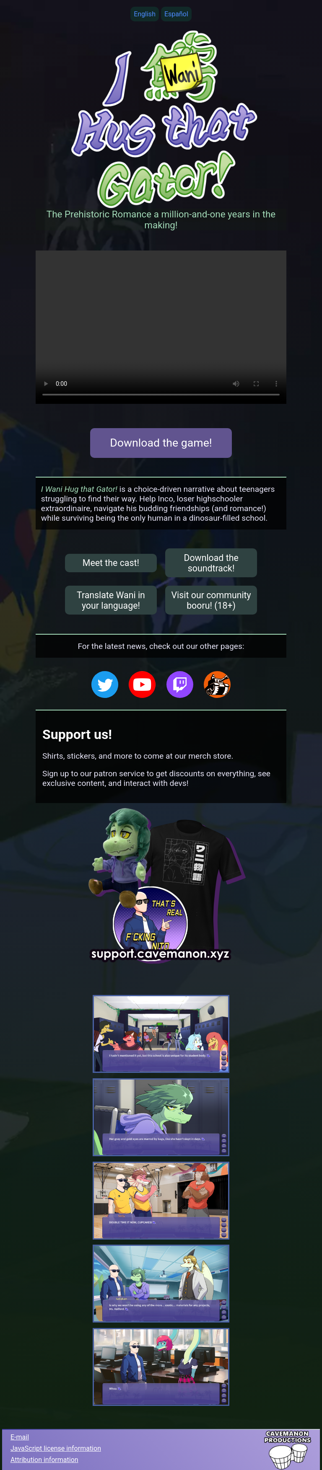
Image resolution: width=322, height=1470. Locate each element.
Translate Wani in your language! (111, 600)
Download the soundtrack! (211, 563)
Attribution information (44, 1460)
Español (176, 14)
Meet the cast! (111, 563)
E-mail (19, 1437)
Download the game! (161, 443)
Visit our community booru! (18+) (211, 600)
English (145, 14)
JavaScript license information (55, 1448)
